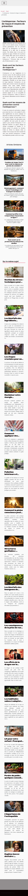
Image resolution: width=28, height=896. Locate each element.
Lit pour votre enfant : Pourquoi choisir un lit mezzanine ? (13, 742)
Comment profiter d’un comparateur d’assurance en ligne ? (14, 215)
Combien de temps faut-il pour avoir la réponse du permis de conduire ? (14, 164)
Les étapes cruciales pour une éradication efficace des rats (13, 360)
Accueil (2, 11)
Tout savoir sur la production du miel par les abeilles (14, 241)
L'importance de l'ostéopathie (12, 815)
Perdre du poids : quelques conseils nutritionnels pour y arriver (13, 778)
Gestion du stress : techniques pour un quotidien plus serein (13, 283)
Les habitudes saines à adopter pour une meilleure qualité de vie (13, 702)
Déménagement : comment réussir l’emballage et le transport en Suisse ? (14, 189)
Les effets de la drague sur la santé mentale (12, 664)
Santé (7, 11)
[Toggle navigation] (4, 3)
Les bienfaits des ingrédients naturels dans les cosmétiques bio (13, 321)
